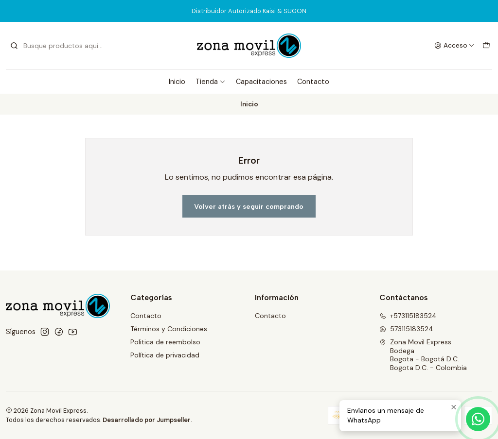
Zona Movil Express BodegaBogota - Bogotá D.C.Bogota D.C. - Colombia (423, 355)
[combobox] (59, 45)
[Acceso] (454, 45)
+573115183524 (408, 315)
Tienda (211, 81)
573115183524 (406, 328)
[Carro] (486, 45)
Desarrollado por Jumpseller (147, 420)
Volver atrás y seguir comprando (248, 206)
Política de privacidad (164, 355)
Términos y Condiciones (168, 328)
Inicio (177, 81)
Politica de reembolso (165, 342)
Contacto (313, 81)
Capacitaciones (261, 81)
